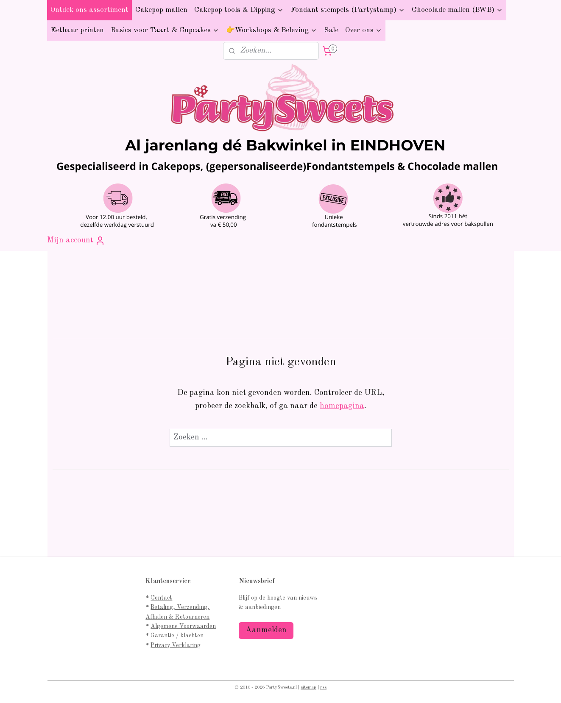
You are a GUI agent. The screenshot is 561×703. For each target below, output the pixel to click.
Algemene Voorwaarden (183, 626)
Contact (161, 598)
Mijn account (76, 241)
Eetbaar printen (77, 30)
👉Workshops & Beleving (271, 30)
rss (323, 687)
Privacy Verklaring (176, 645)
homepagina (342, 406)
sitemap (308, 687)
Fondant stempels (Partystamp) (347, 10)
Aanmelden (266, 630)
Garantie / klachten (177, 636)
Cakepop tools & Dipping (239, 10)
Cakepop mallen (161, 10)
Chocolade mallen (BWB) (457, 10)
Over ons (363, 30)
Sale (331, 30)
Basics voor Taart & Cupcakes (165, 30)
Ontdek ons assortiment (89, 10)
